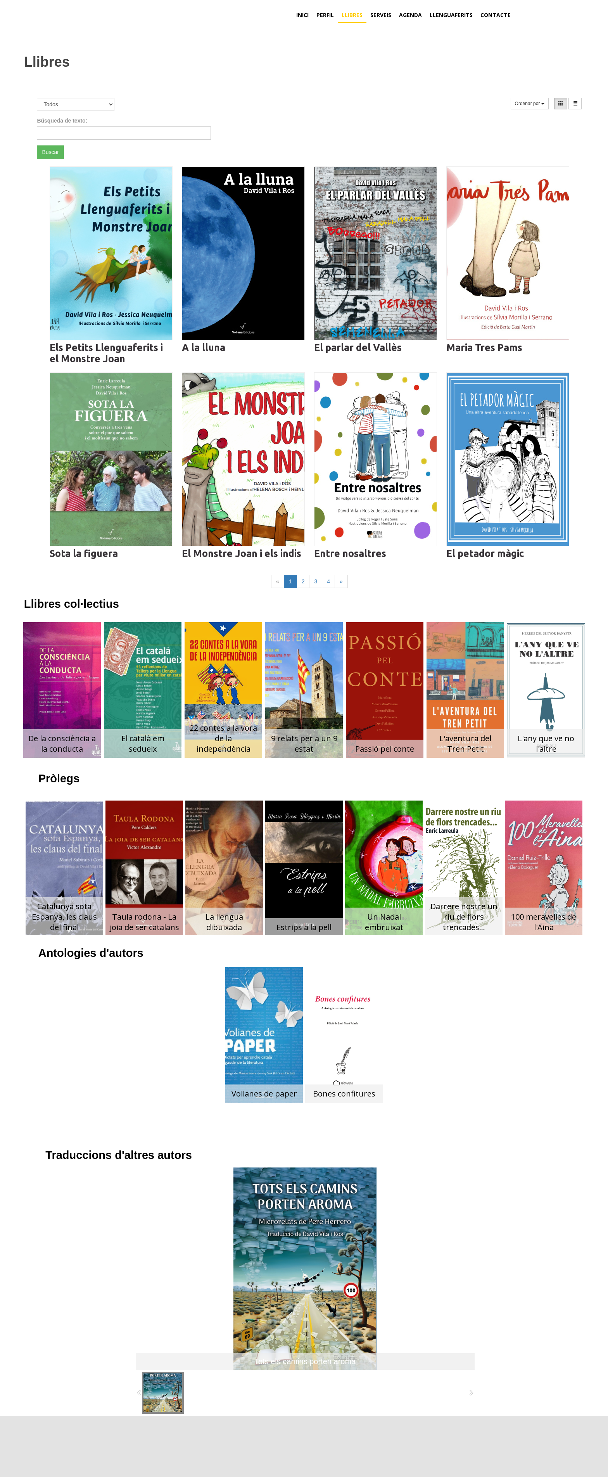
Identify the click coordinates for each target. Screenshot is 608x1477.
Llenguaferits (451, 15)
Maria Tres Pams (484, 347)
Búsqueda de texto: (62, 121)
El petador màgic (485, 553)
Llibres (352, 15)
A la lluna (203, 347)
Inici (302, 15)
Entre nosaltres (350, 553)
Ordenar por (529, 103)
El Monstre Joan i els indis (241, 553)
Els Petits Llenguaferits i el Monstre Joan (106, 353)
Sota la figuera (84, 553)
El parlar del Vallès (358, 347)
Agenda (410, 15)
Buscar (50, 152)
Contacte (495, 15)
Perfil (325, 15)
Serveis (380, 15)
